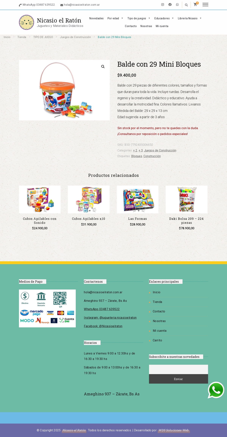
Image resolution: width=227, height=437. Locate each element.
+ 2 (135, 150)
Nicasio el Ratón (59, 20)
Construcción (152, 156)
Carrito (157, 340)
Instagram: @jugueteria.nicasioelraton (110, 317)
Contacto (131, 26)
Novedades (96, 18)
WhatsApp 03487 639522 (39, 4)
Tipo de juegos (136, 18)
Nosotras (146, 26)
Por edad (113, 18)
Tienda (157, 302)
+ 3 (141, 150)
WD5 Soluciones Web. (173, 430)
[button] (103, 66)
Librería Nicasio (187, 18)
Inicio (157, 292)
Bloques (136, 156)
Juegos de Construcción (160, 150)
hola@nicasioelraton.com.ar (82, 4)
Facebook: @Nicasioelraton (103, 326)
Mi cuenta (162, 26)
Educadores (162, 18)
